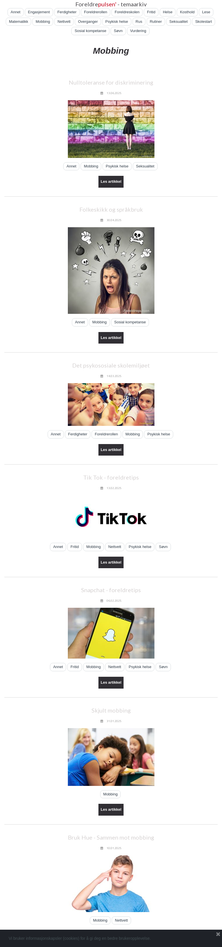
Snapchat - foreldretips (111, 589)
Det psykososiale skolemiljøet (111, 365)
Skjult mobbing (111, 710)
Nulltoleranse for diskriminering (111, 82)
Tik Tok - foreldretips (111, 477)
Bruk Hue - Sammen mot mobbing (111, 837)
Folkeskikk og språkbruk (111, 209)
